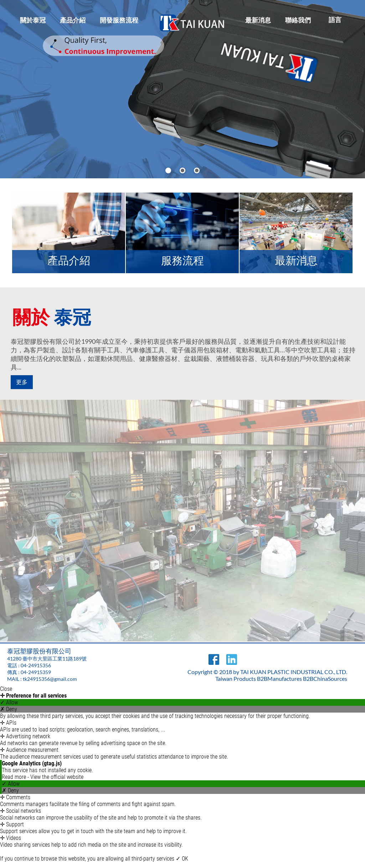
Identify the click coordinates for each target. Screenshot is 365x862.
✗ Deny (8, 709)
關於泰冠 (33, 20)
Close (6, 688)
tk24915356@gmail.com (50, 679)
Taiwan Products (235, 678)
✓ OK (182, 858)
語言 (335, 19)
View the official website (56, 777)
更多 (21, 382)
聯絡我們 (298, 20)
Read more (14, 777)
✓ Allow (9, 702)
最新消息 (258, 20)
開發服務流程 (119, 20)
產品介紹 (73, 20)
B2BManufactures (279, 678)
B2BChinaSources (325, 678)
